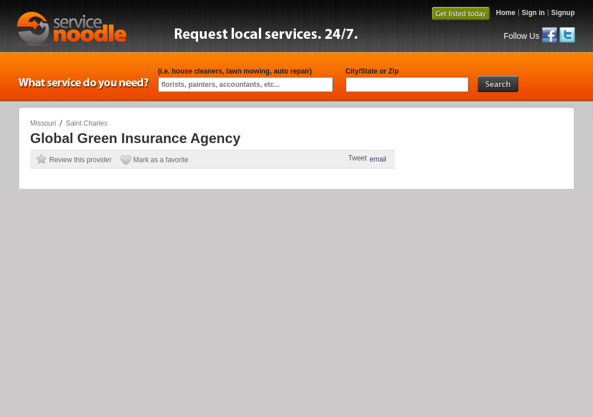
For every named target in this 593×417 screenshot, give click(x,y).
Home (505, 13)
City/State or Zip (372, 71)
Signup (563, 13)
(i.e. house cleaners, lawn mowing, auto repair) (235, 71)
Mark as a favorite (160, 160)
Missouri (43, 123)
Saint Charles (87, 123)
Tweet (357, 158)
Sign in (533, 13)
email (377, 159)
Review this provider (80, 160)
